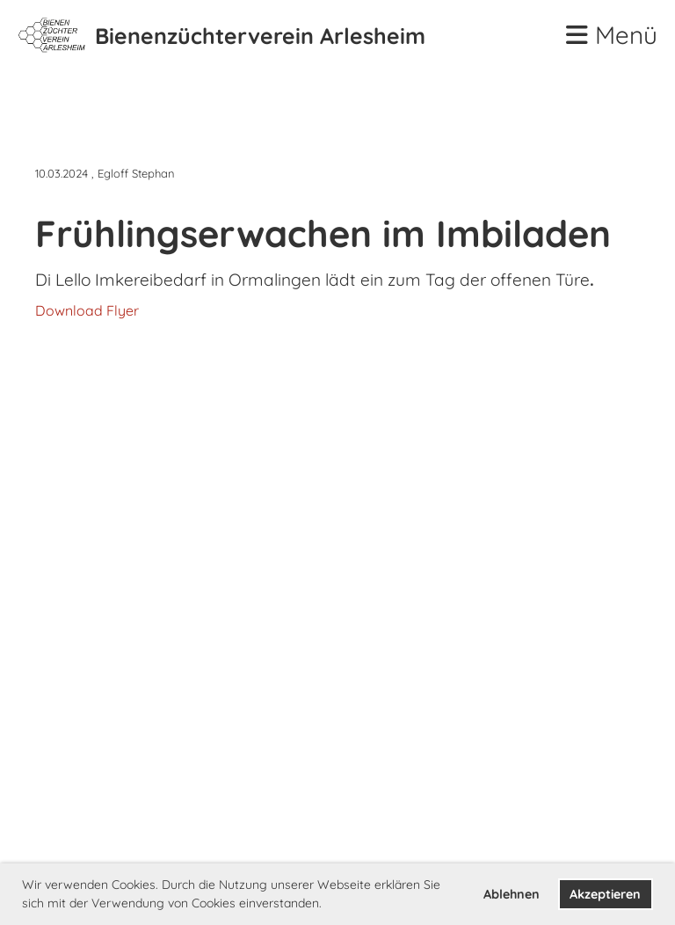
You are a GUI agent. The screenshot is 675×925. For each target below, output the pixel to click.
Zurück (77, 131)
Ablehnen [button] (511, 894)
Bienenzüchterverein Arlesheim (260, 35)
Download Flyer (87, 310)
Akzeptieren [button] (605, 894)
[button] (327, 904)
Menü (611, 34)
